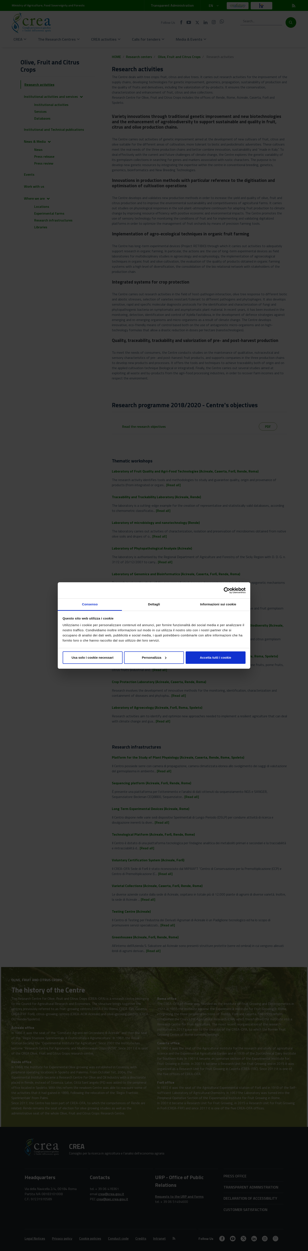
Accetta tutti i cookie (215, 657)
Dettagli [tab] (154, 604)
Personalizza (154, 657)
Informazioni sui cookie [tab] (218, 604)
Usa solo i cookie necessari (93, 657)
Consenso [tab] (90, 604)
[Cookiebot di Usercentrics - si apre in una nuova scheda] (227, 590)
